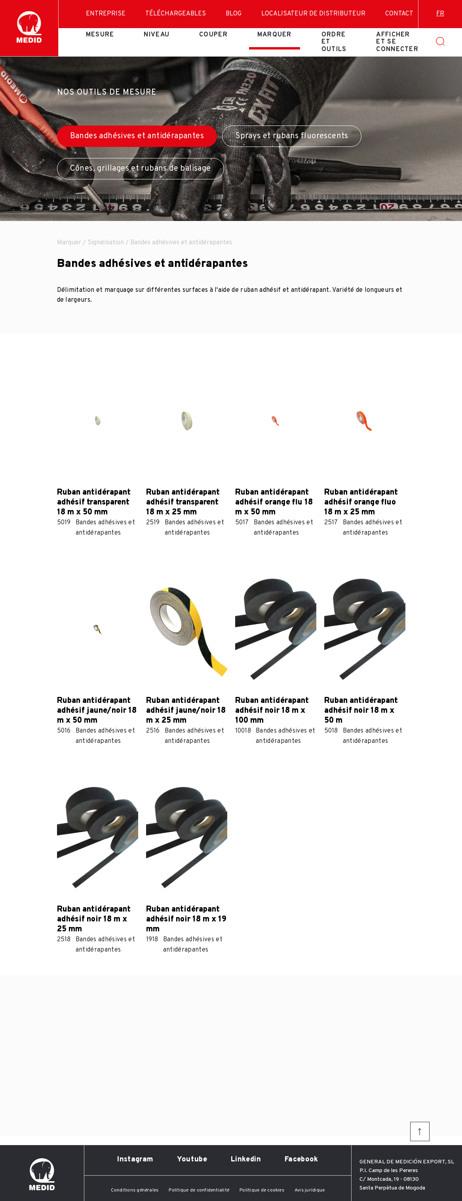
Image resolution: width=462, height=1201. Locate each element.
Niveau (156, 35)
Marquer (274, 35)
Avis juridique (310, 1190)
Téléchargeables (175, 13)
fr (440, 13)
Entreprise (105, 13)
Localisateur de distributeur (313, 13)
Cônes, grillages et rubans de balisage (140, 169)
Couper (213, 35)
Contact (399, 13)
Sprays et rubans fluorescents (291, 136)
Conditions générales (135, 1190)
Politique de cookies (262, 1190)
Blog (233, 13)
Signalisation (105, 243)
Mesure (100, 35)
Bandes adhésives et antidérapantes (137, 136)
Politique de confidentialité (199, 1190)
